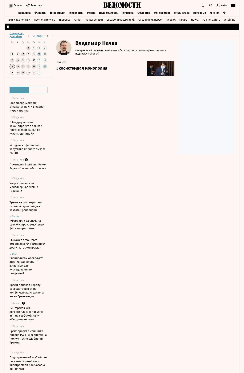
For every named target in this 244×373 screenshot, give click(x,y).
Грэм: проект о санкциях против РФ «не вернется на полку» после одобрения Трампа (28, 336)
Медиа (91, 12)
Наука (195, 19)
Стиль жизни (181, 12)
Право (183, 19)
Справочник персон (150, 19)
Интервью (199, 12)
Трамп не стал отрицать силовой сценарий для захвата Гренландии (26, 206)
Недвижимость (108, 12)
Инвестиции (57, 12)
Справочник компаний (121, 19)
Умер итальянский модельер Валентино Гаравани (24, 187)
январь (38, 36)
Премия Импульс (44, 19)
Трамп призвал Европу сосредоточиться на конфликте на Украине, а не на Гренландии (27, 290)
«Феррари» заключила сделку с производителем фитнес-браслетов (27, 224)
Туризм (171, 19)
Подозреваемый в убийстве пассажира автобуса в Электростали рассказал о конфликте (28, 363)
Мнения (214, 12)
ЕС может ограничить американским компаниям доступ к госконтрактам (27, 243)
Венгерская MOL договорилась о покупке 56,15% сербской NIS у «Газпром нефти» (26, 313)
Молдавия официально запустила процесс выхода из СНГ (28, 149)
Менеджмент (162, 12)
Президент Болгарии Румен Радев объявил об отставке (28, 166)
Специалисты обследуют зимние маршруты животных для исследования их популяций (26, 265)
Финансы (40, 12)
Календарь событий (17, 36)
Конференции (94, 19)
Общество (143, 12)
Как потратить (211, 19)
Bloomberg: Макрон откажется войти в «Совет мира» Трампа (27, 106)
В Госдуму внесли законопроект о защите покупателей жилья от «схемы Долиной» (26, 127)
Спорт (78, 19)
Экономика (24, 12)
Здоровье (65, 19)
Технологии (76, 12)
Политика (127, 12)
